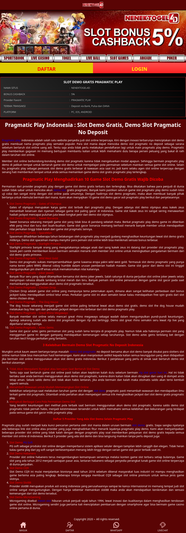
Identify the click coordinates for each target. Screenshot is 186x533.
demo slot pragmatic (83, 351)
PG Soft (28, 442)
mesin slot (44, 501)
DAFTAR (46, 69)
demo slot (59, 190)
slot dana (99, 391)
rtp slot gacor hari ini (153, 372)
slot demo (138, 425)
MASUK (23, 527)
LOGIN (139, 69)
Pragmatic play (11, 140)
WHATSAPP (116, 527)
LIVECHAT (163, 527)
